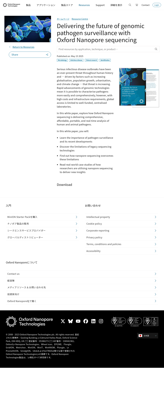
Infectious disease (76, 60)
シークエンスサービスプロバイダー (26, 230)
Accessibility (93, 251)
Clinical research (91, 60)
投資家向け (13, 294)
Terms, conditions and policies (103, 244)
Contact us (13, 274)
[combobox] (148, 335)
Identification (105, 60)
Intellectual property (98, 217)
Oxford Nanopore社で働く (22, 301)
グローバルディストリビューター (25, 237)
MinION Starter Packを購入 (22, 217)
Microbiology (62, 60)
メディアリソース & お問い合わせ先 (26, 287)
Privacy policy (94, 237)
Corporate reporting (97, 230)
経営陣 (11, 280)
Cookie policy (94, 223)
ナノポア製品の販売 (18, 223)
